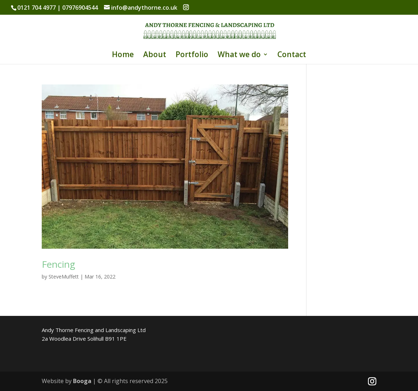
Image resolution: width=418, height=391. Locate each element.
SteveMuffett (64, 276)
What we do (239, 55)
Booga (82, 381)
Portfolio (192, 55)
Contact (291, 55)
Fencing (58, 264)
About (154, 55)
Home (123, 55)
